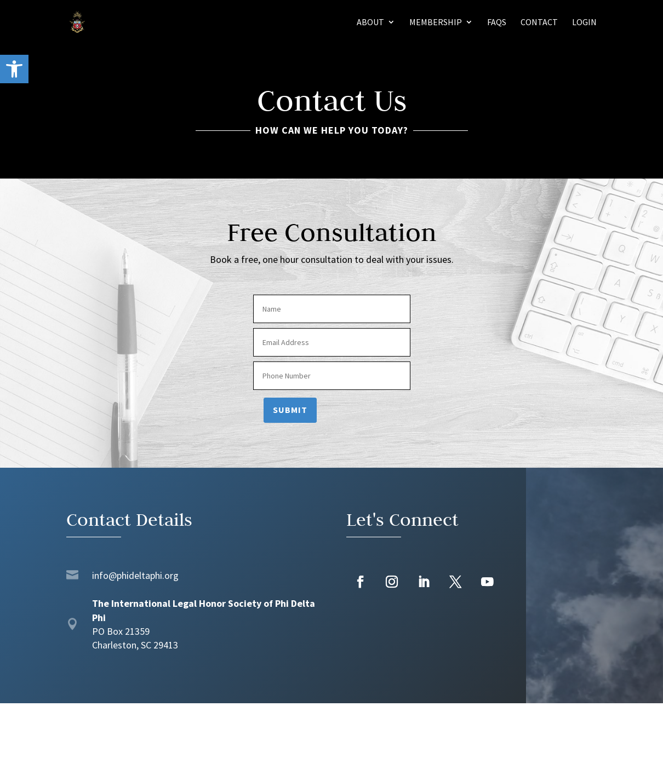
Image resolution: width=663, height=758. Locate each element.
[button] (14, 69)
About (370, 22)
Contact (539, 22)
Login (584, 22)
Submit (290, 409)
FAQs (496, 22)
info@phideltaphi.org (135, 575)
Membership (435, 22)
